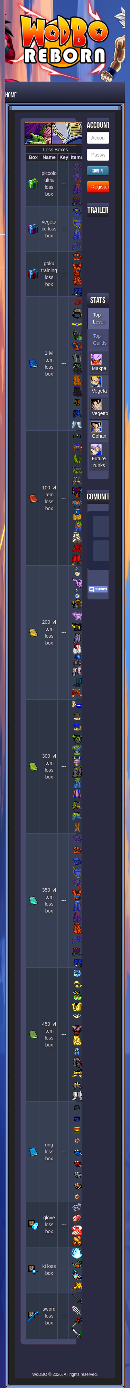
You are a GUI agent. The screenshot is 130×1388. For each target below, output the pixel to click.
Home (11, 95)
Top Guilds (100, 339)
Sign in (97, 171)
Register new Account (100, 187)
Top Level (98, 318)
